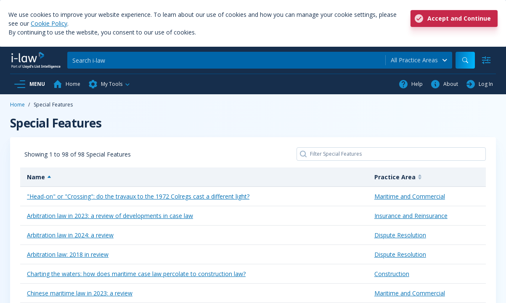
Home (17, 104)
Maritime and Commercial (409, 196)
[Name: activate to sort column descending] (194, 177)
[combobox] (419, 60)
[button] (109, 84)
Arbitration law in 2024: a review (70, 235)
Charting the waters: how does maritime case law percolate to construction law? (136, 274)
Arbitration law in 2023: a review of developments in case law (110, 216)
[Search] (226, 60)
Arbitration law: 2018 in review (68, 254)
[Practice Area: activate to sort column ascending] (427, 177)
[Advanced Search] (486, 60)
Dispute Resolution (400, 235)
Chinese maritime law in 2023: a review (79, 293)
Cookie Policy (49, 23)
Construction (391, 274)
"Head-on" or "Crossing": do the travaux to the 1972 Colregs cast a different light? (138, 196)
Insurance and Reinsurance (411, 216)
